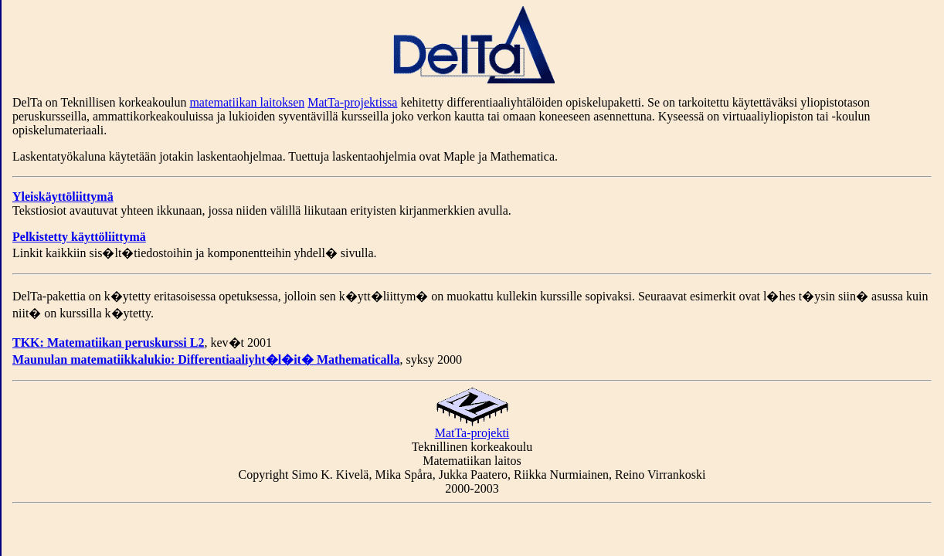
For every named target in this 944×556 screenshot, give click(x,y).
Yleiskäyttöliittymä (63, 196)
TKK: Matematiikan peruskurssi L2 (108, 342)
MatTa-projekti (472, 427)
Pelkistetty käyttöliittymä (79, 236)
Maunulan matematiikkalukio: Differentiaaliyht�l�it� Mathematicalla (205, 359)
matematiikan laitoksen (246, 102)
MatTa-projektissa (352, 102)
